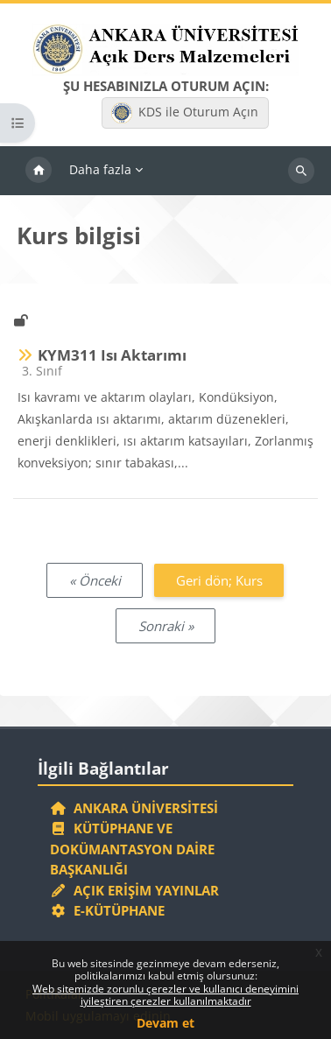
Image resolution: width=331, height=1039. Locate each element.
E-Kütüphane (107, 910)
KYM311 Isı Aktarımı (112, 355)
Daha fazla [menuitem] (100, 169)
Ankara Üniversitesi (134, 808)
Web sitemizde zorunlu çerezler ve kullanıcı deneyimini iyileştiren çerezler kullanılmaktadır (165, 994)
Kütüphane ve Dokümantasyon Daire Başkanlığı (132, 848)
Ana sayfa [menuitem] (38, 170)
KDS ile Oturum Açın (184, 112)
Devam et (165, 1022)
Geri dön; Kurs (219, 580)
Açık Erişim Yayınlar (136, 890)
